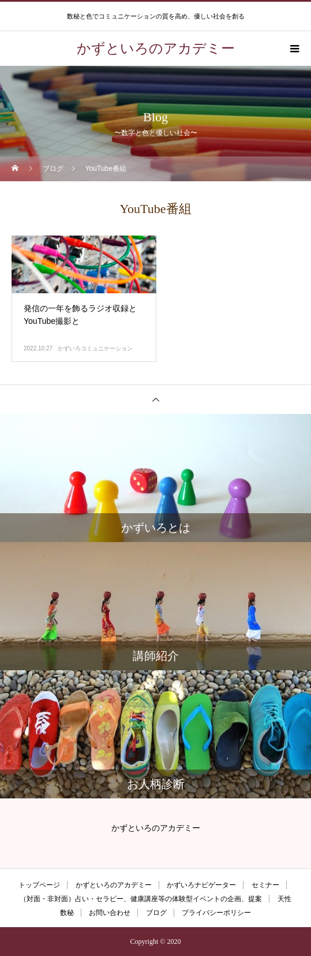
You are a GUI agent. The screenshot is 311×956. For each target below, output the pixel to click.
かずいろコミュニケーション (95, 348)
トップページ (39, 885)
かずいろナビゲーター (201, 885)
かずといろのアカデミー (114, 885)
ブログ (156, 913)
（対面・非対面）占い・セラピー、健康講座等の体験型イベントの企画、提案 (141, 899)
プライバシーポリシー (216, 913)
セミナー (265, 885)
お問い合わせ (109, 913)
